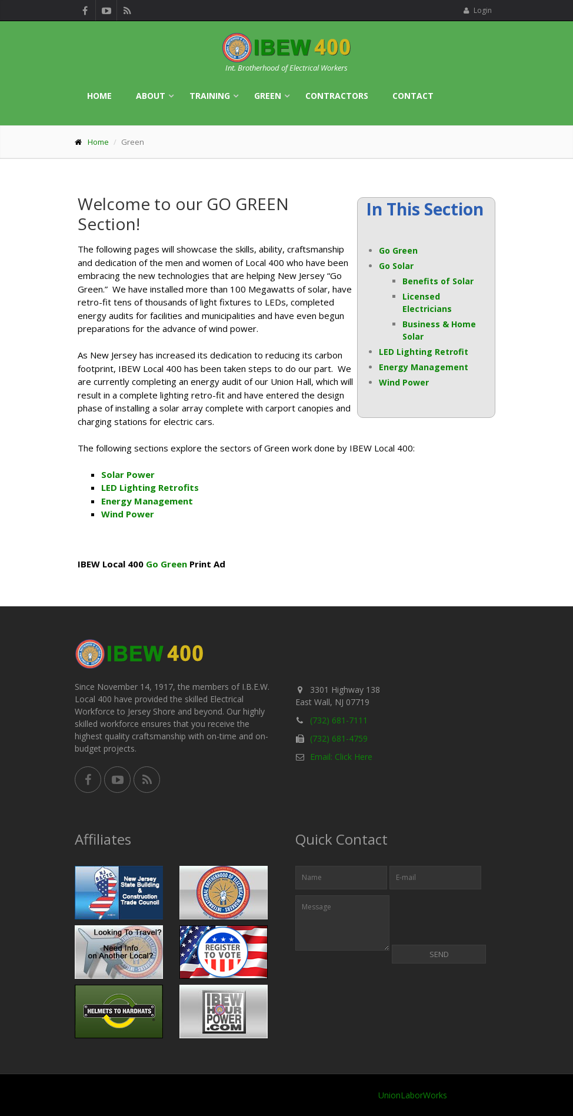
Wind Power (404, 382)
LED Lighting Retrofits (150, 487)
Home (99, 95)
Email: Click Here (341, 756)
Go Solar (396, 265)
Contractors (336, 95)
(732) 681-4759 (339, 738)
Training (209, 95)
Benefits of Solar (438, 281)
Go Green (398, 250)
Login (477, 10)
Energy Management (423, 367)
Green (267, 95)
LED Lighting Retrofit (423, 351)
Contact (413, 95)
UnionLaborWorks (412, 1095)
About (150, 95)
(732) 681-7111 (339, 720)
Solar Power (128, 474)
